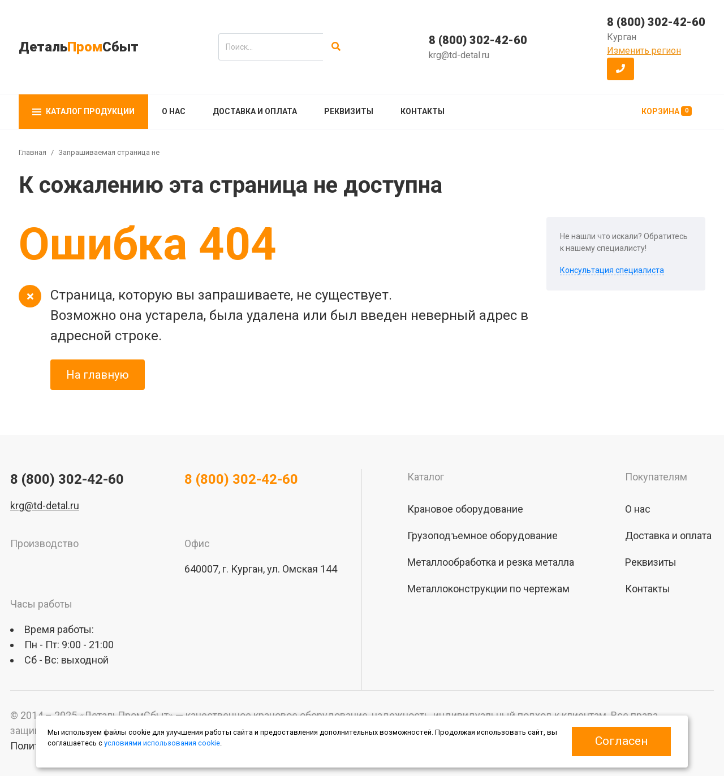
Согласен (621, 741)
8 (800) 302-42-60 (478, 40)
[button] (620, 69)
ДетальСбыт (79, 47)
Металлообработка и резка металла (490, 562)
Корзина (666, 111)
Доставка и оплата (255, 111)
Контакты (422, 111)
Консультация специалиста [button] (612, 270)
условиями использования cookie (162, 743)
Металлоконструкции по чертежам (488, 589)
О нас (174, 111)
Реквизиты (348, 111)
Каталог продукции (83, 111)
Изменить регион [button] (644, 50)
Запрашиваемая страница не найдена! (125, 152)
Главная (32, 152)
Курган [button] (621, 37)
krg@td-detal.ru (459, 55)
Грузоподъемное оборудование (482, 535)
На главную (97, 375)
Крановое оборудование (465, 509)
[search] (270, 46)
